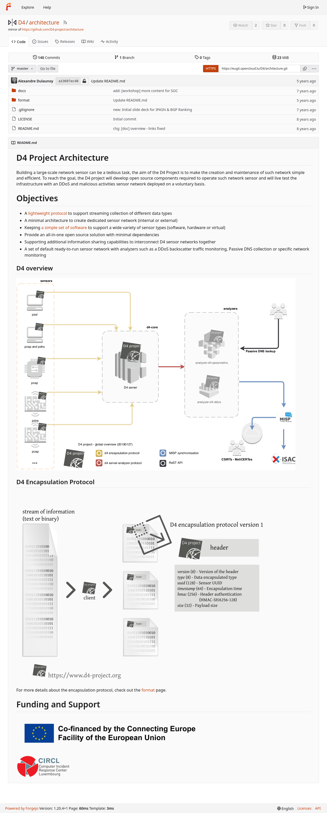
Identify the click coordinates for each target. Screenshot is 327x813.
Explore (27, 7)
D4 (21, 22)
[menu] (314, 68)
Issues (40, 41)
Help (47, 7)
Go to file (47, 68)
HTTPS (211, 68)
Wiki (87, 41)
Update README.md (108, 81)
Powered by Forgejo (21, 808)
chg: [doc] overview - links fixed (139, 128)
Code (18, 41)
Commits (46, 57)
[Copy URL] (304, 68)
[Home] (8, 7)
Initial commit (124, 119)
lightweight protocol (47, 213)
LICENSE (25, 119)
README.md (28, 128)
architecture (44, 22)
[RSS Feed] (65, 22)
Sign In (311, 7)
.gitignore (26, 109)
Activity (109, 41)
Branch (124, 57)
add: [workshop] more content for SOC (145, 90)
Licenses (304, 808)
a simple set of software (64, 227)
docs (22, 90)
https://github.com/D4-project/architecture (53, 29)
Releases (65, 41)
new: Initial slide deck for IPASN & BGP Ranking (152, 109)
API (318, 808)
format (24, 100)
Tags (202, 57)
